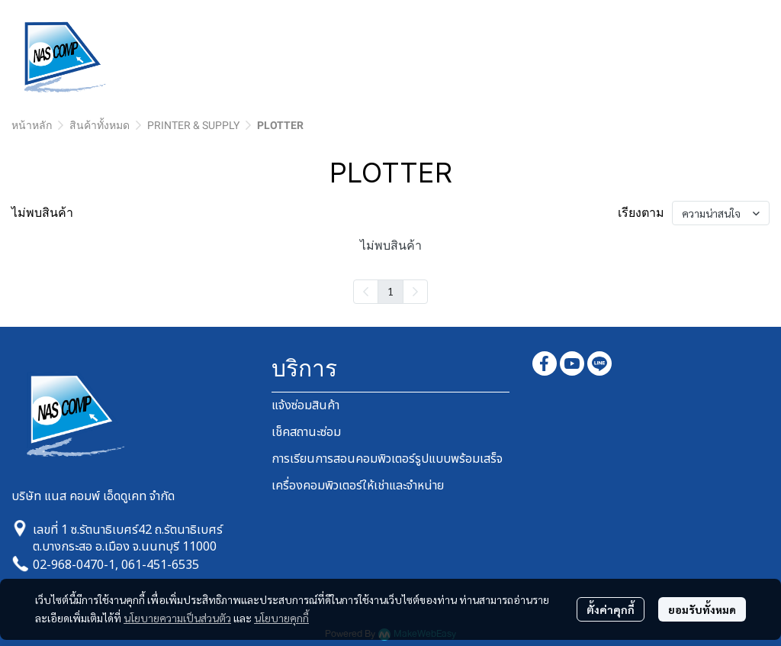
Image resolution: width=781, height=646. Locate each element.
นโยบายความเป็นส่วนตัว (177, 618)
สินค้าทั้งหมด (99, 125)
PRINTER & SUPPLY (193, 125)
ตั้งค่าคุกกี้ (611, 609)
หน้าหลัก (31, 125)
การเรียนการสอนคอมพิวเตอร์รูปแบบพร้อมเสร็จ (387, 459)
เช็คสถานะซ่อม (306, 432)
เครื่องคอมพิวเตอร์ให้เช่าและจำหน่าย (358, 485)
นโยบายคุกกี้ (281, 618)
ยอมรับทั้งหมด (702, 609)
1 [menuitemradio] (390, 291)
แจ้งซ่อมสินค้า (305, 405)
